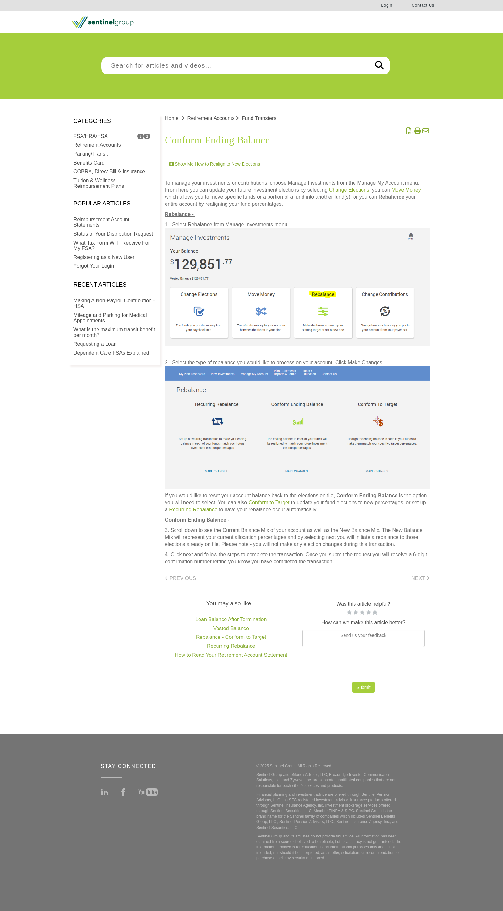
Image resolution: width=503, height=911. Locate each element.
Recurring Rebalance (193, 509)
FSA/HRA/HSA (90, 136)
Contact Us (423, 5)
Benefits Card (89, 163)
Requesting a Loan (94, 344)
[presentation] (363, 666)
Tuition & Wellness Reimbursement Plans (98, 183)
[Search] (379, 65)
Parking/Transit (90, 154)
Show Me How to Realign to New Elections (214, 164)
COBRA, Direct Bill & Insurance (109, 171)
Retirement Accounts (97, 145)
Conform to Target (269, 502)
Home (172, 118)
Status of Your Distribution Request (113, 234)
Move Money (406, 190)
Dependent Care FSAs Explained (111, 353)
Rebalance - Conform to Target (231, 637)
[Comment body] (363, 638)
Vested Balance (231, 628)
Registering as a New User (103, 257)
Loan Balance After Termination (231, 619)
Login (386, 5)
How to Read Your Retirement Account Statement (231, 655)
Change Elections (349, 190)
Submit (363, 687)
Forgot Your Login (93, 266)
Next (420, 578)
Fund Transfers (259, 118)
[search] (235, 65)
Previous (180, 578)
